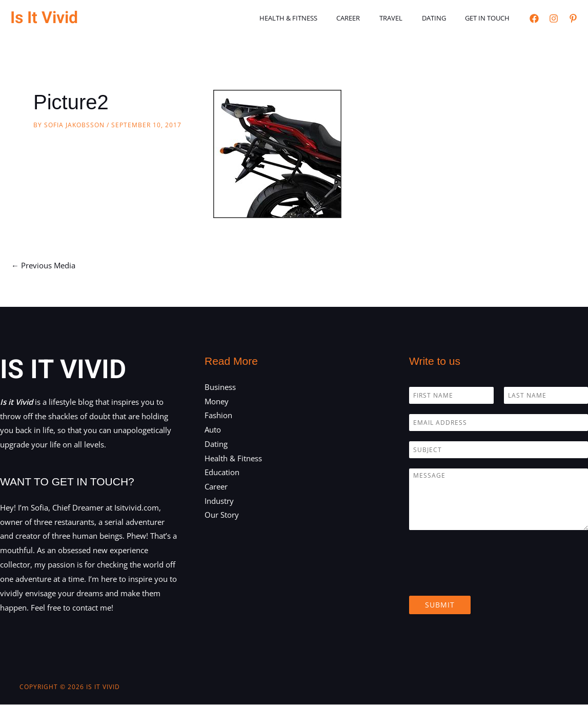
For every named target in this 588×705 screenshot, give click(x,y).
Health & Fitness (315, 18)
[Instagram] (553, 18)
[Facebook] (534, 18)
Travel (405, 18)
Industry (219, 501)
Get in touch (490, 18)
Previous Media (43, 265)
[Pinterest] (573, 18)
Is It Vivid (44, 18)
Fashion (218, 415)
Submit (440, 605)
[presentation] (487, 578)
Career (369, 18)
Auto (213, 430)
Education (222, 473)
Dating (443, 18)
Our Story (222, 516)
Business (220, 387)
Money (217, 401)
